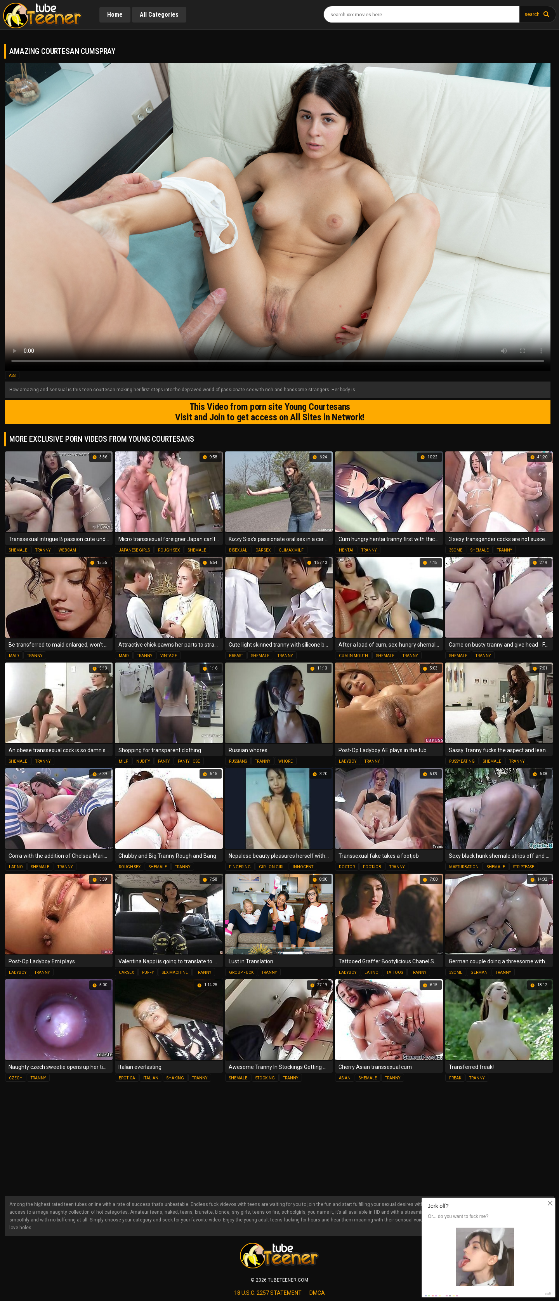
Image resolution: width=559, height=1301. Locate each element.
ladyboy (347, 761)
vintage (168, 656)
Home (115, 14)
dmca (317, 1293)
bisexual (238, 550)
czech (16, 1078)
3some (455, 550)
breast (236, 656)
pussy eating (462, 761)
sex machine (175, 972)
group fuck (241, 972)
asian (345, 1078)
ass (12, 375)
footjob (372, 867)
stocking (265, 1078)
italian (150, 1078)
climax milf (291, 550)
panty (164, 761)
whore (285, 761)
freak (455, 1078)
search (532, 14)
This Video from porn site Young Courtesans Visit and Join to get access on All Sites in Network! (270, 411)
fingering (240, 867)
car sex (263, 550)
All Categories (159, 14)
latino (16, 867)
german (479, 972)
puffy (148, 972)
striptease (523, 867)
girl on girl (272, 867)
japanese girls (134, 550)
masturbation (464, 867)
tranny (42, 550)
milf (123, 761)
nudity (143, 761)
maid (14, 656)
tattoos (395, 972)
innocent (303, 867)
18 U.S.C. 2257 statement (268, 1293)
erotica (127, 1078)
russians (238, 761)
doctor (347, 867)
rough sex (169, 550)
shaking (175, 1078)
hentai (346, 550)
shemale (18, 550)
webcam (67, 550)
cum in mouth (353, 656)
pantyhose (189, 761)
